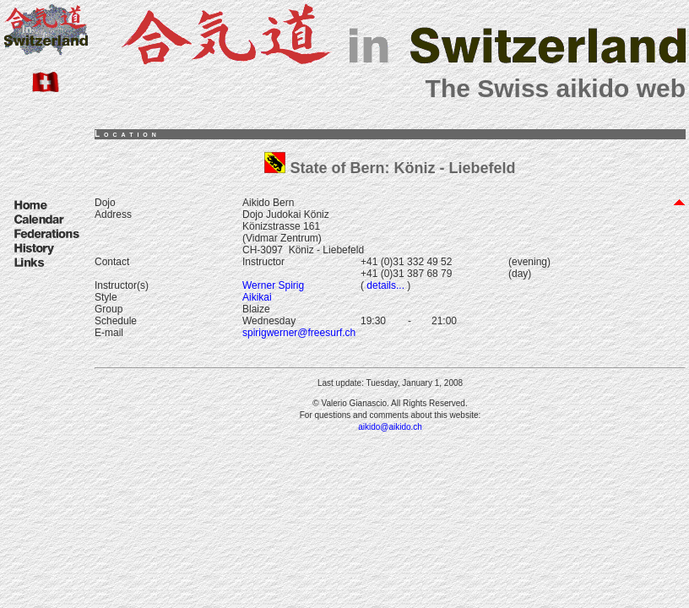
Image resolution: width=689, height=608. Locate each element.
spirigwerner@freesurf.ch (298, 333)
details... (384, 285)
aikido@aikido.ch (390, 427)
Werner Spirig (273, 285)
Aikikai (257, 297)
